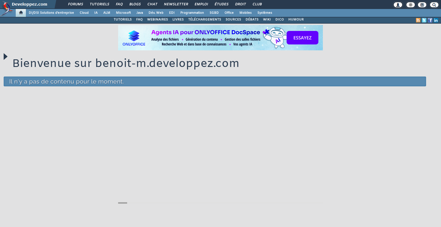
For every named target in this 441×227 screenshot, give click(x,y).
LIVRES (178, 20)
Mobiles (245, 13)
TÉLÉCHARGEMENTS (204, 20)
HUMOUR (296, 20)
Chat (152, 4)
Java (139, 13)
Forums (75, 4)
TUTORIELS (123, 20)
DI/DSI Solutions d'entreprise (51, 13)
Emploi (201, 4)
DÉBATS (252, 20)
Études (221, 4)
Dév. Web (155, 13)
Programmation (192, 13)
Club (257, 4)
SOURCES (233, 20)
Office (229, 13)
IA (96, 13)
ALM (106, 13)
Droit (240, 4)
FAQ (119, 4)
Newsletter (175, 4)
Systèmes (264, 13)
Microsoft (123, 13)
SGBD (214, 13)
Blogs (135, 4)
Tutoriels (99, 4)
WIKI (267, 20)
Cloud (84, 13)
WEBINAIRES (157, 20)
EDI (172, 13)
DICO (279, 20)
